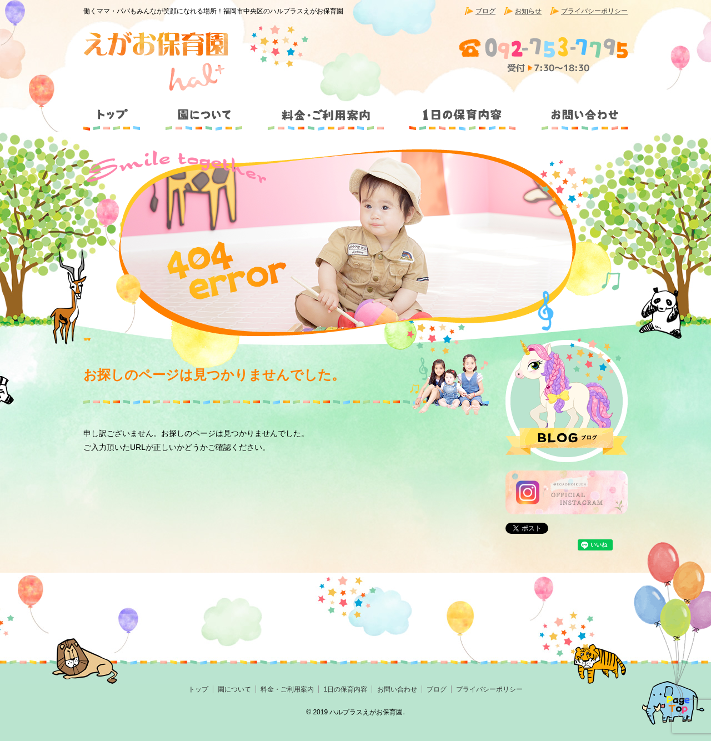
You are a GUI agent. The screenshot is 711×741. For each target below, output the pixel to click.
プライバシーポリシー (594, 11)
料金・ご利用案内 (326, 110)
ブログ (485, 11)
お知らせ (528, 11)
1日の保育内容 (462, 110)
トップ (117, 110)
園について (203, 110)
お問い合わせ (577, 110)
